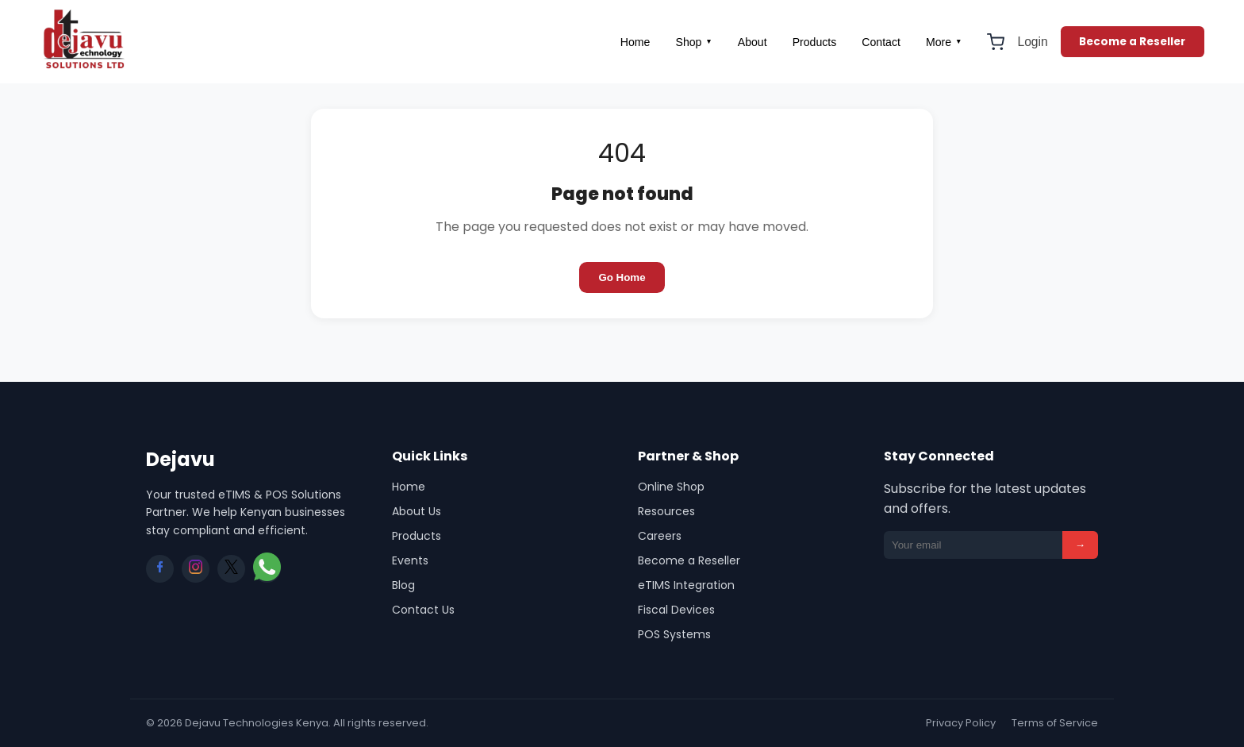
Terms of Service (1055, 722)
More (944, 42)
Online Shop (671, 487)
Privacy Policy (961, 722)
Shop (693, 42)
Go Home (621, 277)
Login (1032, 41)
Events (410, 560)
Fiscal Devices (676, 610)
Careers (660, 536)
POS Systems (674, 634)
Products (815, 42)
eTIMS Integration (686, 585)
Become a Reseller (1132, 41)
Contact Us (423, 610)
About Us (416, 511)
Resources (666, 511)
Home (635, 42)
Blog (403, 585)
